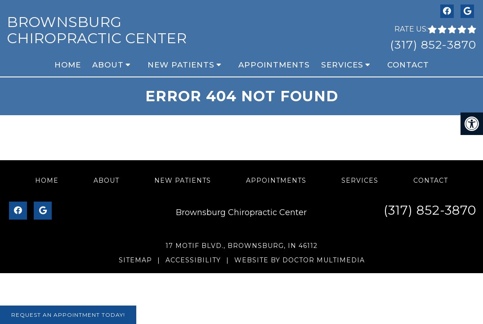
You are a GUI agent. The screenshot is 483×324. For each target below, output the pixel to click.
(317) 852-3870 (433, 44)
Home (67, 64)
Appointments (274, 64)
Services (342, 64)
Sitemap (135, 260)
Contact (408, 64)
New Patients (181, 64)
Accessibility (193, 260)
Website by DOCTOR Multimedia (299, 260)
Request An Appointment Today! (68, 314)
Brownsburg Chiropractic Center (97, 30)
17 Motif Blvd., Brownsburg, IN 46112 (241, 246)
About (108, 64)
